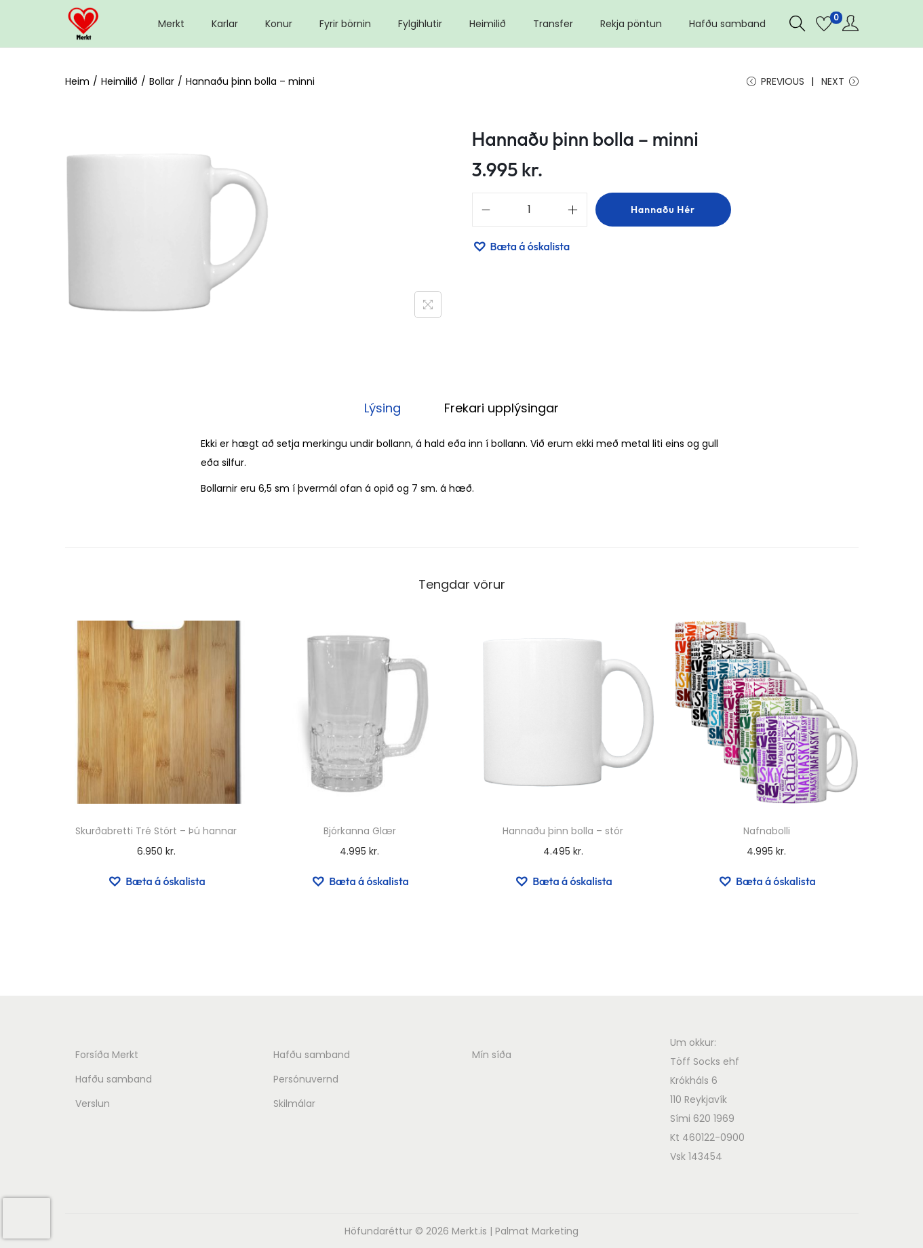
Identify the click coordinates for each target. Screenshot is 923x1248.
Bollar (161, 81)
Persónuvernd (305, 1079)
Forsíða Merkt (106, 1054)
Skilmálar (294, 1103)
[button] (521, 246)
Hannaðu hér (663, 209)
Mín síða (491, 1054)
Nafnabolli (766, 831)
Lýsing (382, 407)
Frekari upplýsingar (501, 407)
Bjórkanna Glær (359, 831)
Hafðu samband (113, 1079)
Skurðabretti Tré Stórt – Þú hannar (156, 831)
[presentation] (26, 1218)
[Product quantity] (530, 209)
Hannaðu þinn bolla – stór (563, 831)
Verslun (92, 1103)
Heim (77, 81)
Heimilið (119, 81)
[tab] (382, 408)
